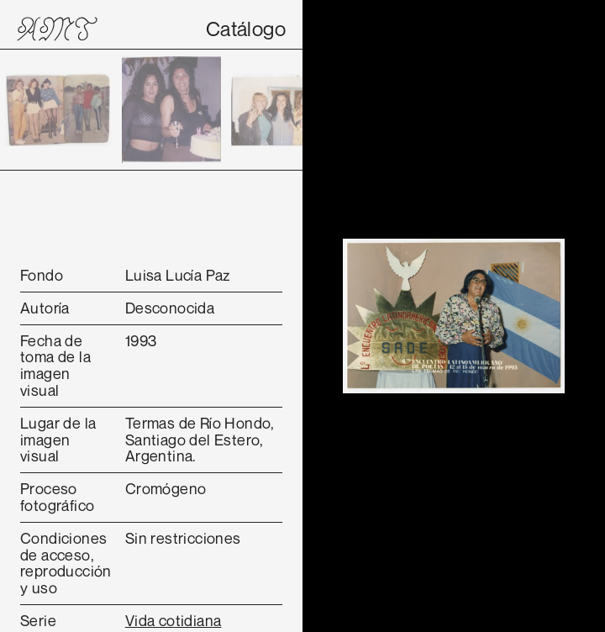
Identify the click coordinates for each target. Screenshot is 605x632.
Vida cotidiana (173, 620)
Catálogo (246, 28)
